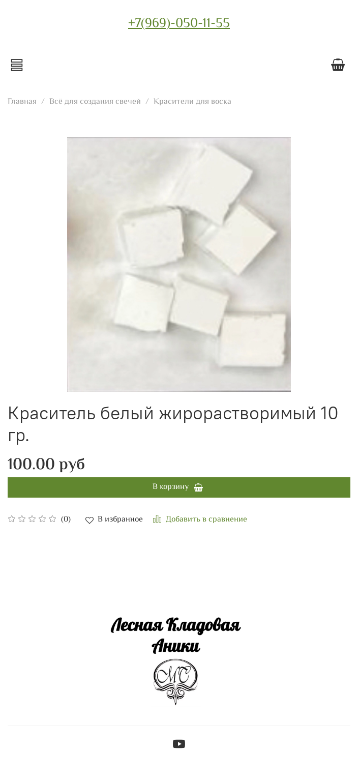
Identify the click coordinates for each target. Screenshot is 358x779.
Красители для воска (192, 102)
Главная (22, 102)
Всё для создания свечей (95, 102)
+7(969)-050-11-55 (179, 24)
